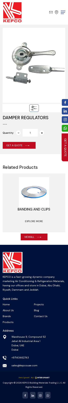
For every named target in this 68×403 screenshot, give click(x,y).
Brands (7, 316)
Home (6, 304)
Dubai (56, 12)
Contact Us (40, 316)
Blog (36, 310)
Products (8, 322)
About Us (8, 310)
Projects (39, 304)
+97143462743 (20, 357)
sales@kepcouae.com (51, 12)
